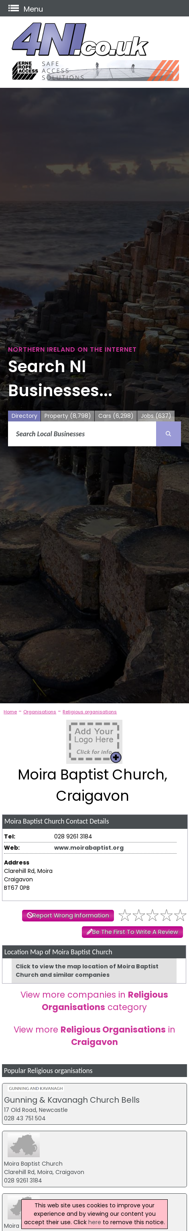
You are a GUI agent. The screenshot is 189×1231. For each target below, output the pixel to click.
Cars (116, 416)
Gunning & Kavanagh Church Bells (72, 1099)
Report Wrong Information (71, 915)
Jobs (156, 416)
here (94, 1222)
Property (68, 416)
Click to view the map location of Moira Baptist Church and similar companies (87, 970)
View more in (94, 1036)
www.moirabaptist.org (89, 848)
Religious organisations (90, 712)
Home (10, 712)
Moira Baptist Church (33, 1164)
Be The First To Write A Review (135, 932)
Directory (24, 416)
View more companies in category (94, 1001)
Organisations (39, 712)
